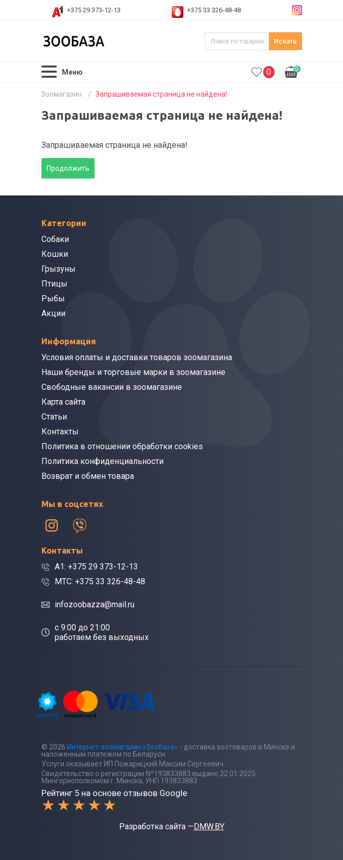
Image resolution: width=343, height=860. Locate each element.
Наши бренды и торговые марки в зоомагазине (133, 372)
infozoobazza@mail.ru (94, 604)
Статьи (54, 417)
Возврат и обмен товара (87, 476)
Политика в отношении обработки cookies (122, 446)
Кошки (54, 254)
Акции (53, 313)
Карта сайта (63, 402)
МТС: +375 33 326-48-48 (100, 581)
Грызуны (58, 269)
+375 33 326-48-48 (214, 10)
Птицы (54, 284)
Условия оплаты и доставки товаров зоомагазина (136, 357)
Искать (285, 41)
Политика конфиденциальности (102, 461)
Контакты (60, 431)
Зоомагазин (61, 94)
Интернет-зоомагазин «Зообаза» (122, 747)
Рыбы (53, 298)
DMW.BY (209, 826)
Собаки (55, 239)
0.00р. (293, 71)
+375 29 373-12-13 (94, 10)
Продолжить (68, 168)
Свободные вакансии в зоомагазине (111, 387)
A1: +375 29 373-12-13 (96, 566)
